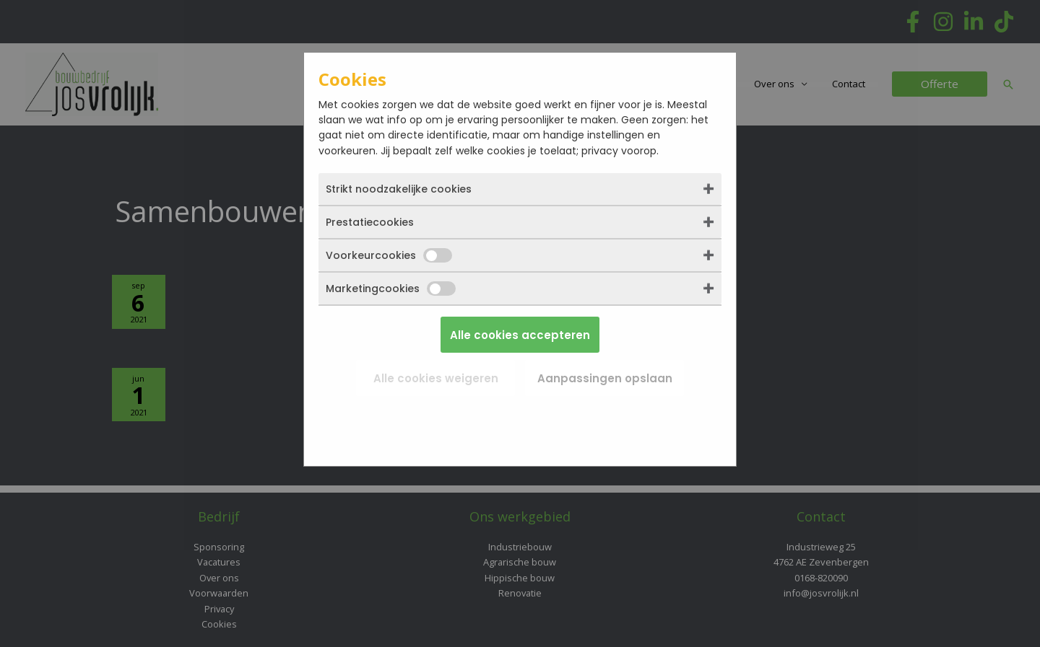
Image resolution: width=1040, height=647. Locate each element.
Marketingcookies (391, 288)
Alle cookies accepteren (520, 335)
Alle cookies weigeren (435, 378)
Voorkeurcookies (389, 255)
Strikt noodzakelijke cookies (399, 189)
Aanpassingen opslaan (604, 378)
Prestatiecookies (370, 222)
